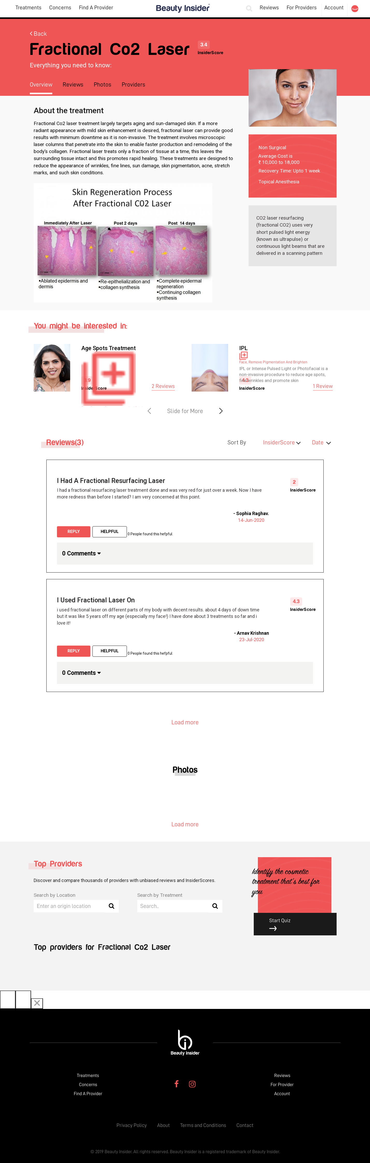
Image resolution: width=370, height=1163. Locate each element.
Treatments (28, 7)
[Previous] (8, 1000)
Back (38, 34)
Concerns (60, 7)
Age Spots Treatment (108, 348)
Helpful (110, 531)
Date (318, 442)
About (163, 1125)
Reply (74, 531)
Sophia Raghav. (252, 513)
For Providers (302, 7)
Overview (41, 85)
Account (334, 7)
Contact (244, 1125)
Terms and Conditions (203, 1125)
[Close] (37, 1003)
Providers (133, 85)
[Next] (23, 1000)
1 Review (323, 386)
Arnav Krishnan (253, 633)
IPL (243, 348)
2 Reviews (163, 386)
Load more (185, 722)
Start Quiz (299, 924)
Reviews (269, 7)
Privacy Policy (132, 1125)
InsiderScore (279, 442)
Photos (102, 85)
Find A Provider (96, 7)
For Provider (282, 1084)
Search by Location (54, 895)
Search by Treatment (159, 895)
